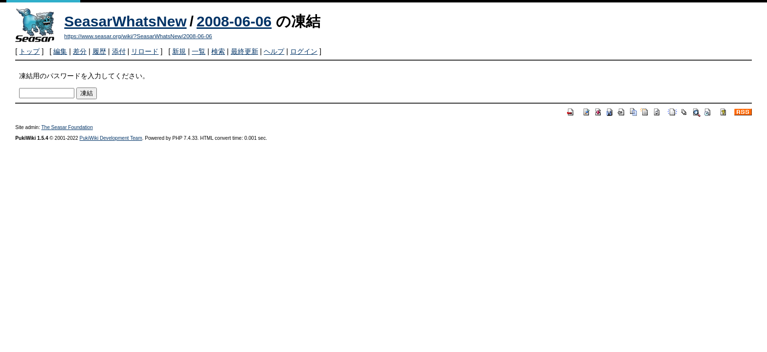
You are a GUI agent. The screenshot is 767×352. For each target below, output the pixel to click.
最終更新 (244, 51)
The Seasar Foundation (66, 127)
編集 (60, 51)
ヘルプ (274, 51)
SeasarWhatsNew (125, 21)
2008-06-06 (234, 21)
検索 (218, 51)
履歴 (99, 51)
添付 (119, 51)
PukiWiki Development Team (111, 138)
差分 (80, 51)
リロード (144, 51)
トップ (29, 51)
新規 (179, 51)
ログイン (303, 51)
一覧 (198, 51)
